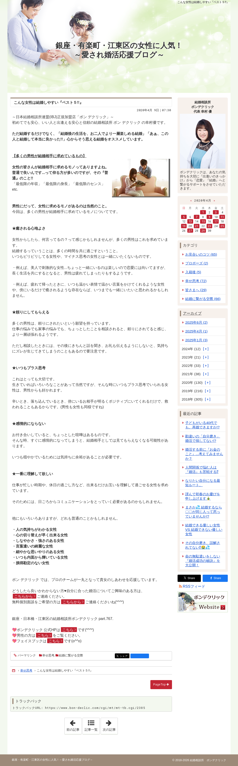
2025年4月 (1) (196, 331)
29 (203, 230)
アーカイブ (192, 313)
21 (196, 226)
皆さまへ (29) (196, 290)
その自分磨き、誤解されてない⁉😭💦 (202, 545)
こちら (67, 630)
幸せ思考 (48, 655)
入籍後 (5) (193, 272)
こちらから (23, 596)
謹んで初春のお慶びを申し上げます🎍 (202, 496)
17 (216, 221)
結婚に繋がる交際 (71, 655)
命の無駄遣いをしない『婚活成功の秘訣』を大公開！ (202, 560)
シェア (124, 656)
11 (222, 217)
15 (203, 221)
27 (190, 230)
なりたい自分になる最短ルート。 (202, 483)
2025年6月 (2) (196, 322)
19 (183, 226)
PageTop (159, 684)
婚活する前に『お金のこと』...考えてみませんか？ (204, 453)
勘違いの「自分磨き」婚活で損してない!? (202, 438)
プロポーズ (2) (196, 263)
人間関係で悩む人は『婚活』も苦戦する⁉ (201, 469)
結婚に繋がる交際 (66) (203, 299)
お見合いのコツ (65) (201, 254)
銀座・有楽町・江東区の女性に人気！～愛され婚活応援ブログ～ (119, 50)
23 (209, 226)
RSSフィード (194, 586)
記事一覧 (91, 729)
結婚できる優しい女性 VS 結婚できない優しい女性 (203, 529)
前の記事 (73, 724)
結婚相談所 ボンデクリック (207, 760)
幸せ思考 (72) (196, 281)
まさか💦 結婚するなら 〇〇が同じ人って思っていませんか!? (203, 511)
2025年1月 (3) (196, 340)
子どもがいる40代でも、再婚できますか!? (202, 425)
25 (222, 226)
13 (190, 221)
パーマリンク (26, 656)
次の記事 (110, 724)
